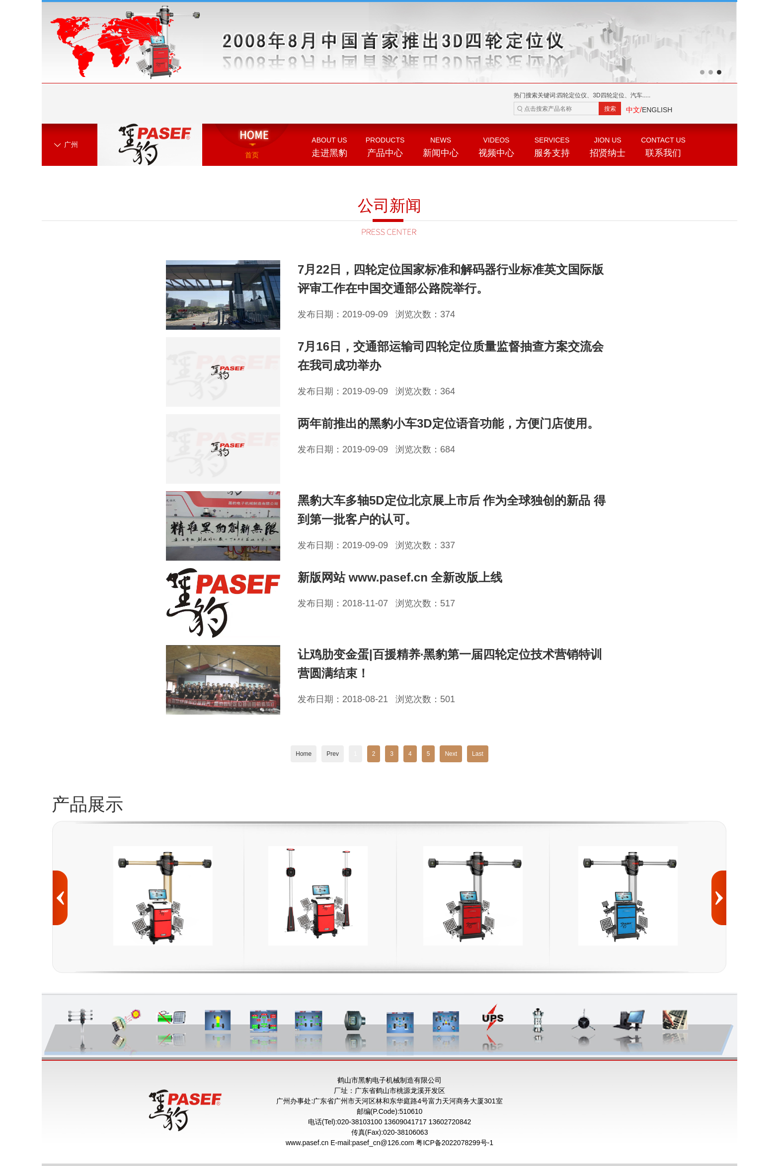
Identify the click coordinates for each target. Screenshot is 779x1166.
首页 (252, 155)
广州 (71, 144)
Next (451, 753)
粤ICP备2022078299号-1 (454, 1143)
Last (477, 753)
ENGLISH (657, 110)
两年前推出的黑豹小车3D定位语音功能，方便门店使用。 (448, 423)
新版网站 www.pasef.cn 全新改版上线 (400, 577)
